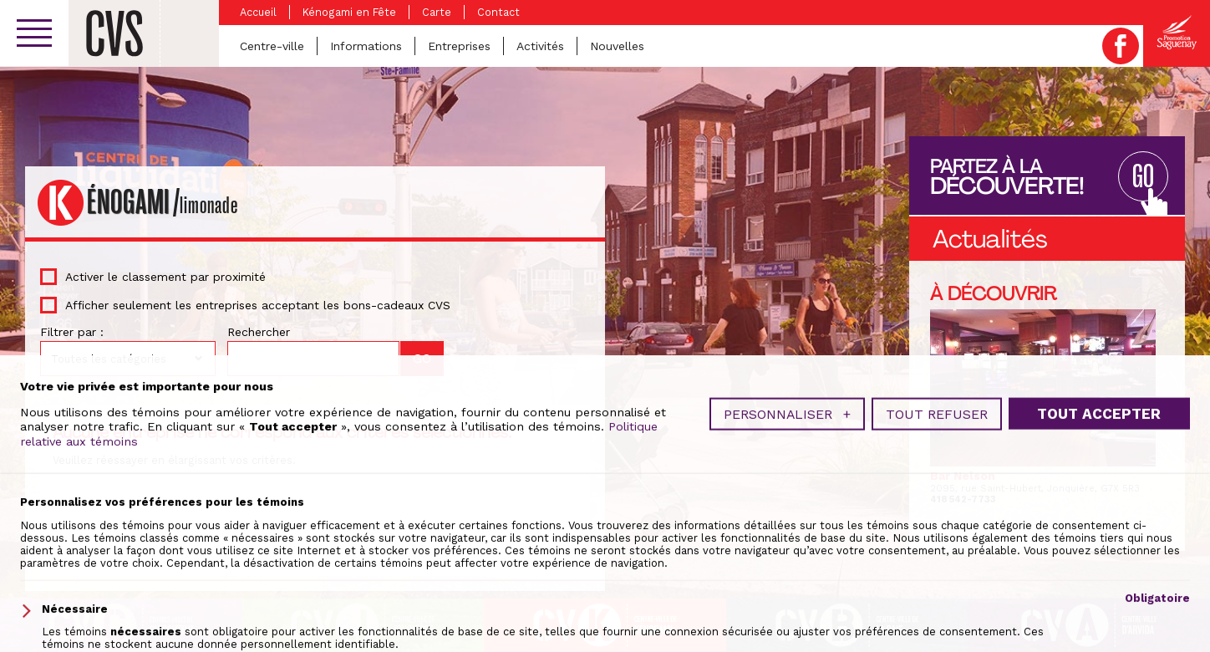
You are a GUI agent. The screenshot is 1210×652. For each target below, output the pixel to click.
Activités (540, 46)
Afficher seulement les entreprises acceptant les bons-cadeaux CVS (257, 305)
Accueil (258, 12)
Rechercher (258, 332)
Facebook (1120, 46)
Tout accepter (1099, 591)
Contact (498, 12)
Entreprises (459, 46)
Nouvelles (617, 46)
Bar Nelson (962, 475)
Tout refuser (937, 591)
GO (1143, 177)
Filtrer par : (72, 332)
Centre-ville (272, 46)
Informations (366, 46)
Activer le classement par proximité (165, 276)
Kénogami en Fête (349, 12)
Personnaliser (787, 591)
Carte (436, 12)
